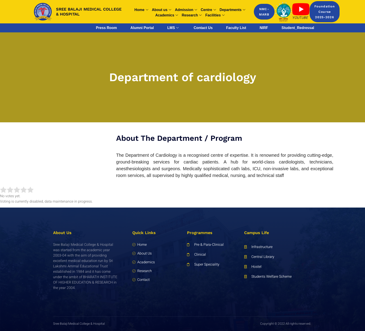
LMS (173, 28)
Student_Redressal (298, 28)
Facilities (214, 15)
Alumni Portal (142, 28)
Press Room (106, 28)
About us (161, 10)
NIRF (264, 28)
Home (141, 10)
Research (192, 15)
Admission (186, 10)
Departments (233, 10)
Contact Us (203, 28)
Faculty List (236, 28)
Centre (208, 10)
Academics (166, 15)
